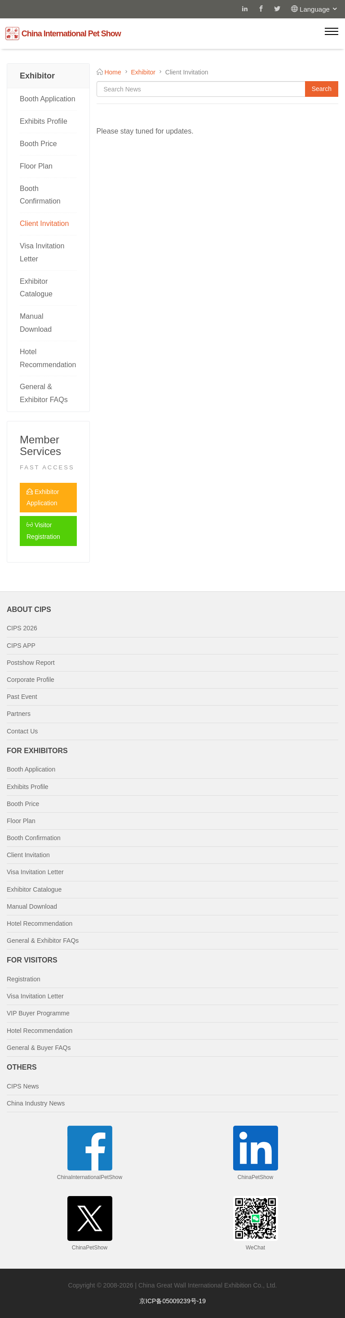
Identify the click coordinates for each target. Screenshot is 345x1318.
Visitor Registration (43, 530)
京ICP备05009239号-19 (172, 1301)
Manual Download (36, 322)
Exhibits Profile (43, 121)
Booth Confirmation (40, 195)
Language (319, 9)
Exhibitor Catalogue (36, 287)
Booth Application (47, 99)
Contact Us (22, 731)
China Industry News (36, 1103)
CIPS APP (21, 645)
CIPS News (23, 1086)
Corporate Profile (30, 679)
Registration (23, 979)
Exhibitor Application (43, 497)
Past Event (22, 696)
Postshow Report (31, 662)
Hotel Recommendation (48, 358)
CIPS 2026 (22, 628)
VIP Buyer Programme (38, 1013)
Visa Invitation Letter (42, 252)
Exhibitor (143, 72)
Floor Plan (36, 166)
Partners (19, 713)
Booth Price (38, 143)
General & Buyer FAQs (39, 1047)
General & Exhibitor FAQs (44, 393)
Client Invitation (44, 223)
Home (112, 72)
